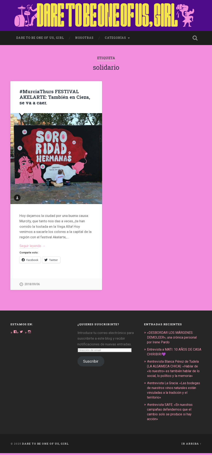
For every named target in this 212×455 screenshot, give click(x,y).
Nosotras (84, 37)
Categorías (115, 37)
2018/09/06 (32, 284)
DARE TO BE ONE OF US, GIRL (45, 445)
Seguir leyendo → (33, 245)
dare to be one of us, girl (40, 37)
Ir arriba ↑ (191, 445)
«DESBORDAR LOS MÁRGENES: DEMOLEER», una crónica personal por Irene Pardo (173, 337)
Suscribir (91, 361)
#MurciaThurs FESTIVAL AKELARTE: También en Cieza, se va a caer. (54, 96)
